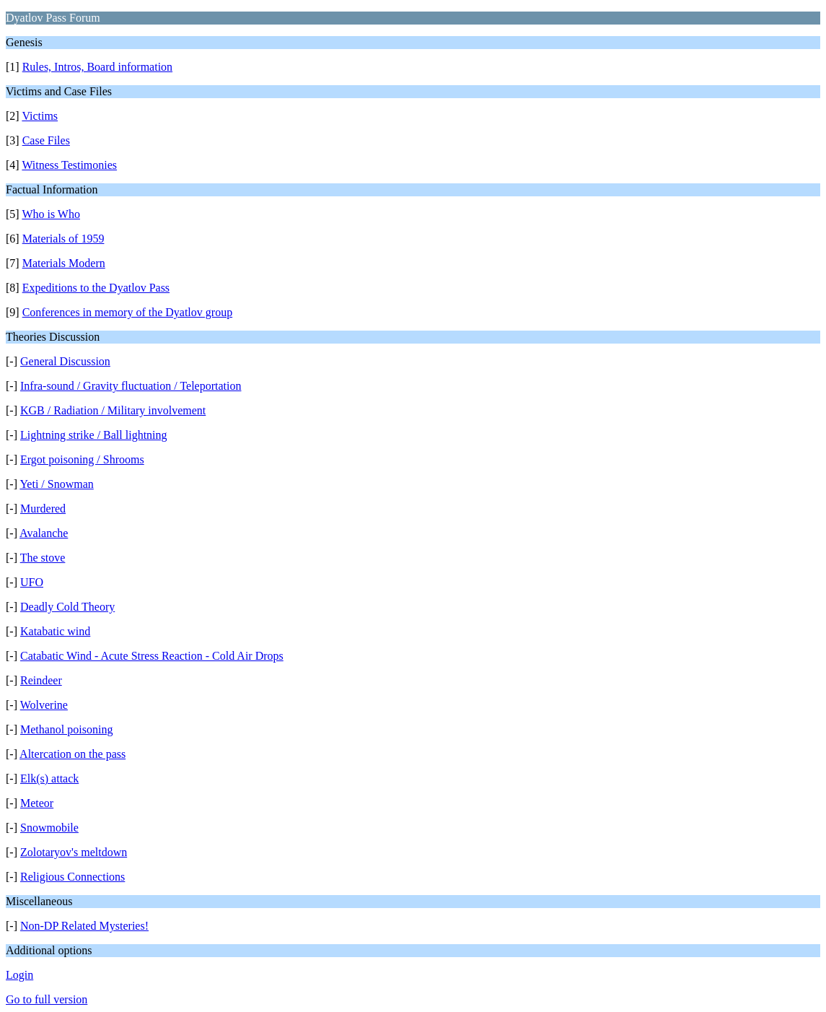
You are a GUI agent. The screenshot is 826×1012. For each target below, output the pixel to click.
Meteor (36, 803)
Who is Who (51, 214)
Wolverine (44, 705)
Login (19, 975)
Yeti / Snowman (56, 484)
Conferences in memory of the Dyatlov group (127, 312)
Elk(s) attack (49, 778)
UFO (31, 582)
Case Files (46, 140)
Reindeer (41, 680)
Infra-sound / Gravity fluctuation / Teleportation (131, 386)
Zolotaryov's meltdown (73, 852)
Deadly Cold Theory (67, 607)
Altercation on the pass (72, 754)
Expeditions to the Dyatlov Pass (96, 288)
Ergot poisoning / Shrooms (82, 459)
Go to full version (46, 999)
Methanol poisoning (66, 729)
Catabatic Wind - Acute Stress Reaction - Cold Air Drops (152, 656)
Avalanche (43, 533)
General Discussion (65, 361)
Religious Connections (72, 877)
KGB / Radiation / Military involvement (113, 410)
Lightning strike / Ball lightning (93, 435)
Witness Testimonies (69, 165)
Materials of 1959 (63, 238)
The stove (43, 557)
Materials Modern (63, 263)
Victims (40, 116)
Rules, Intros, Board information (97, 67)
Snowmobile (49, 827)
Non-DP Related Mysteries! (84, 926)
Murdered (43, 508)
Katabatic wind (55, 631)
